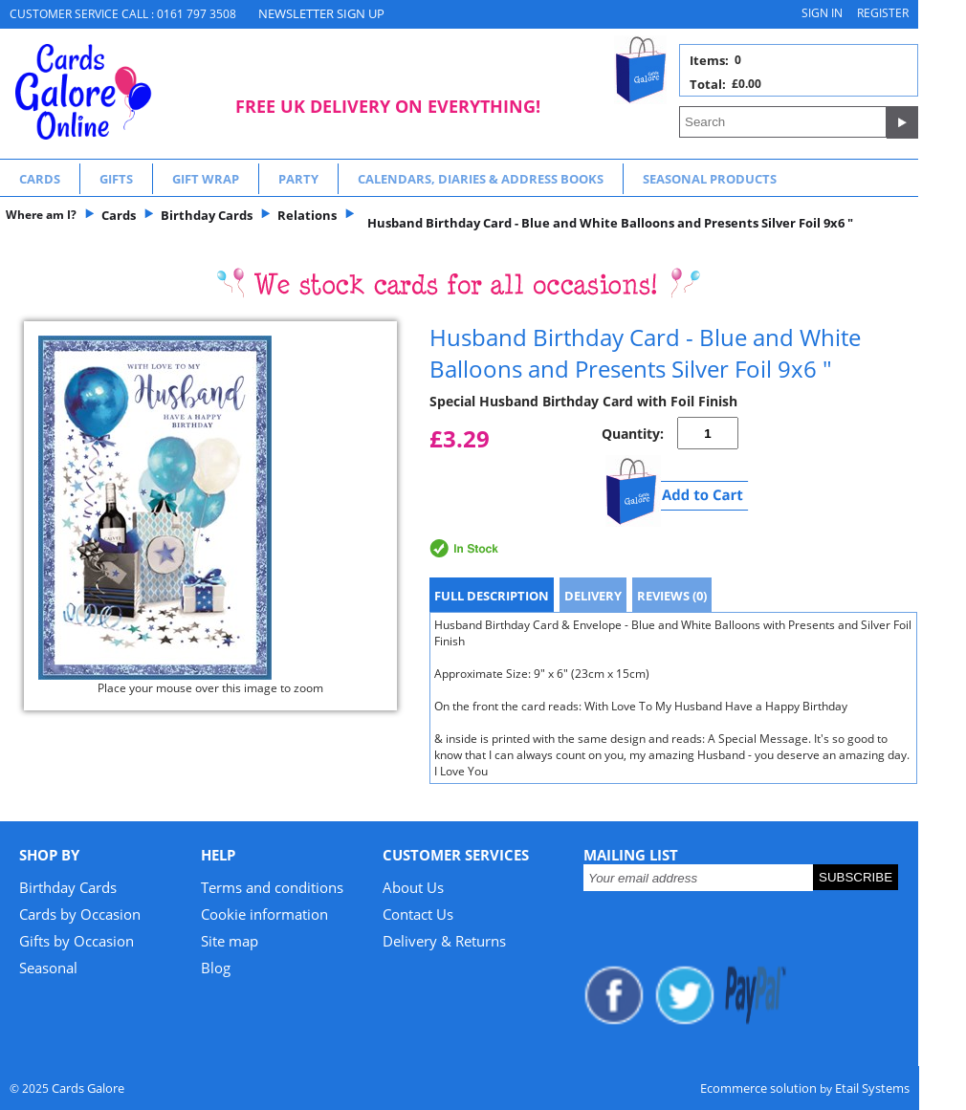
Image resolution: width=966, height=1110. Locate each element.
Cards (39, 178)
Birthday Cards (68, 887)
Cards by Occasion (80, 914)
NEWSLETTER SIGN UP (321, 13)
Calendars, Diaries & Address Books (481, 178)
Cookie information (264, 914)
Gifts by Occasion (76, 940)
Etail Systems (872, 1088)
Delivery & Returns (444, 940)
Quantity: (633, 433)
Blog (216, 967)
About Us (413, 887)
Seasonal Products (710, 178)
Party (298, 178)
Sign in (822, 13)
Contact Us (418, 914)
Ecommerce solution (758, 1088)
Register (883, 13)
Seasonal (48, 967)
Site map (229, 940)
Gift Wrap (205, 178)
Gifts (116, 178)
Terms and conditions (272, 887)
